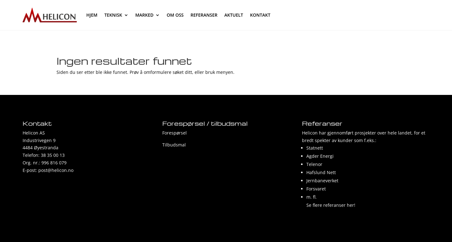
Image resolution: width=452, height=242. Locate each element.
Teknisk (113, 15)
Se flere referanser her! (330, 205)
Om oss (175, 15)
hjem (91, 15)
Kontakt (260, 15)
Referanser (204, 15)
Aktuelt (233, 15)
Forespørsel (174, 133)
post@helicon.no (55, 170)
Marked (144, 15)
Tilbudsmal (174, 145)
